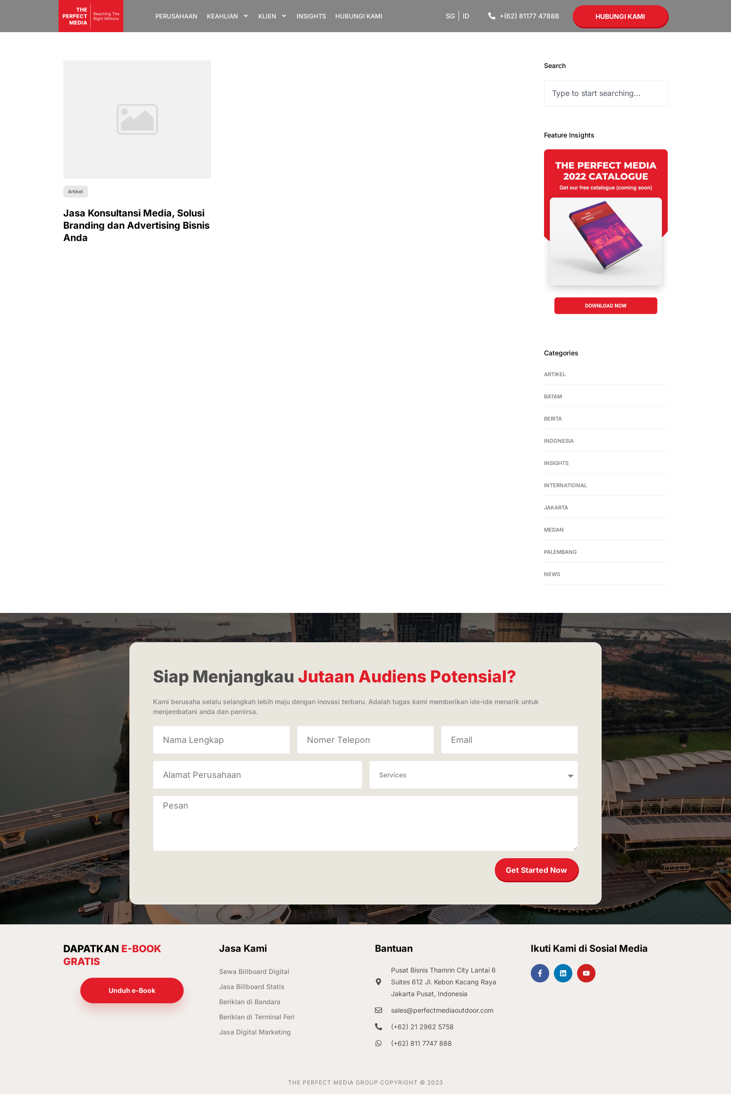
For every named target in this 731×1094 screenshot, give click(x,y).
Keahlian (228, 16)
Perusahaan (176, 16)
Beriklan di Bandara (249, 1002)
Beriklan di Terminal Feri (257, 1017)
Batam (553, 396)
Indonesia (559, 441)
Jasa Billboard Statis (252, 986)
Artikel (555, 374)
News (552, 574)
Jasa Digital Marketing (255, 1032)
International (565, 485)
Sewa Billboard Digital (254, 971)
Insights (311, 16)
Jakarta (556, 507)
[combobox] (606, 93)
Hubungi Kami (358, 16)
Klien (272, 16)
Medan (554, 529)
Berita (553, 418)
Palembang (560, 552)
